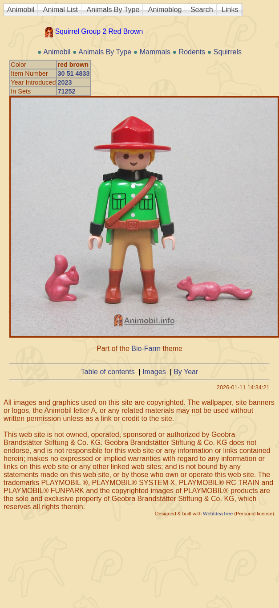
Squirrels (228, 52)
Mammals (155, 52)
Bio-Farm (146, 348)
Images (154, 371)
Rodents (192, 52)
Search (201, 9)
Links (230, 9)
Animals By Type (113, 9)
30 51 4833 (73, 73)
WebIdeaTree (218, 513)
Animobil (20, 9)
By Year (186, 371)
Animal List (60, 9)
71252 (66, 91)
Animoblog (165, 9)
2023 (64, 82)
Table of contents (108, 371)
